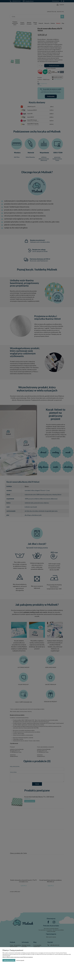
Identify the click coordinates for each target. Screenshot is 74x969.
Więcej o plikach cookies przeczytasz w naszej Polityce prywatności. (17, 957)
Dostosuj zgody (20, 960)
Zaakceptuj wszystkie (9, 960)
